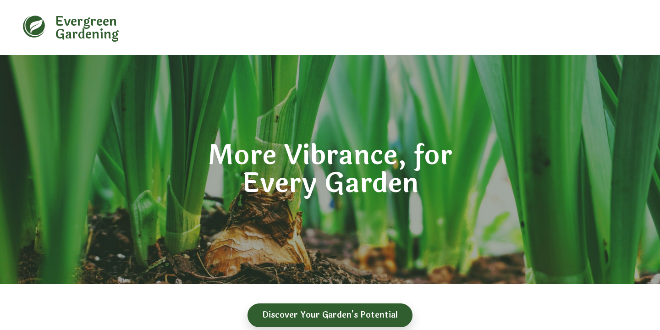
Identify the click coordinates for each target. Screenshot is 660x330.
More (545, 28)
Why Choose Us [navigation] (429, 28)
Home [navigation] (286, 28)
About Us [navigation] (378, 28)
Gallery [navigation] (514, 28)
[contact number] (600, 27)
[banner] (98, 26)
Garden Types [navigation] (329, 28)
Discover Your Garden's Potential (330, 314)
